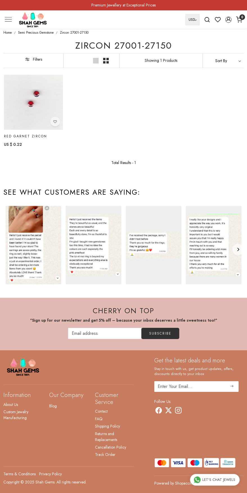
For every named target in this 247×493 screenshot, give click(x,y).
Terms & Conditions (19, 474)
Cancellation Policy (110, 447)
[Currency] (192, 19)
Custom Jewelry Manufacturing (15, 415)
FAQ (99, 419)
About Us (10, 404)
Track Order (105, 454)
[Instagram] (178, 411)
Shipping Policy (107, 426)
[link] (207, 20)
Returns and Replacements (106, 436)
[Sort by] (223, 61)
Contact (101, 411)
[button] (228, 20)
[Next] (238, 249)
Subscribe (160, 333)
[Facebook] (158, 411)
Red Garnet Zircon (25, 136)
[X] (168, 411)
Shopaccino (184, 483)
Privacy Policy (50, 474)
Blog (53, 406)
